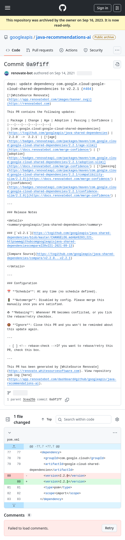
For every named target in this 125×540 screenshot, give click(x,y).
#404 (87, 89)
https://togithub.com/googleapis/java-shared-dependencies (58, 133)
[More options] (115, 433)
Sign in (102, 8)
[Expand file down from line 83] (14, 505)
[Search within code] (85, 419)
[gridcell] (62, 447)
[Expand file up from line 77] (14, 447)
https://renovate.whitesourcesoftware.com (44, 371)
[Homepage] (63, 8)
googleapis (21, 37)
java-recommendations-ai (63, 37)
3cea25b (29, 399)
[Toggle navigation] (7, 7)
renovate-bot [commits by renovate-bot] (22, 73)
